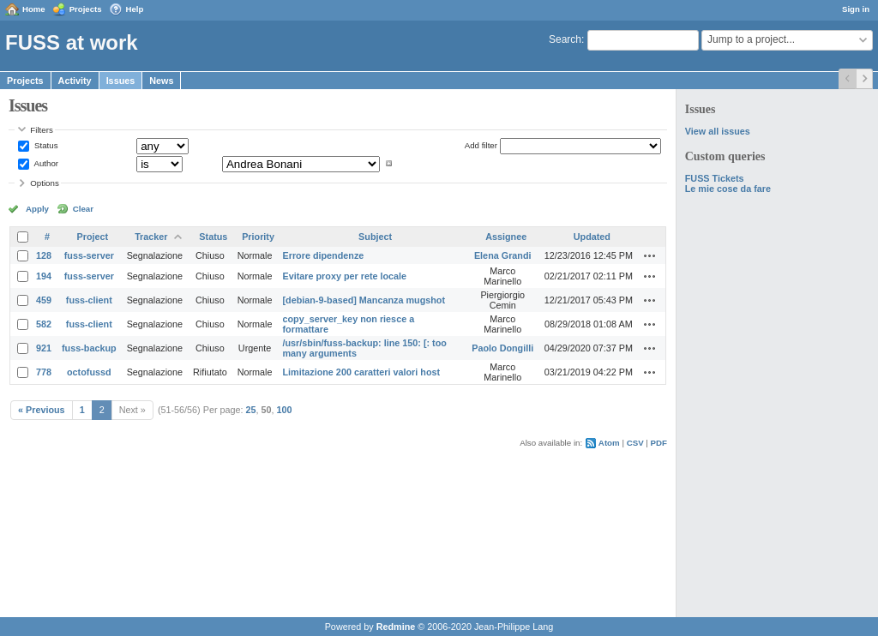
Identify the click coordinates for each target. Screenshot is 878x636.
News (161, 80)
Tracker (151, 236)
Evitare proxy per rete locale (344, 276)
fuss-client (89, 300)
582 (43, 324)
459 (43, 300)
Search (565, 39)
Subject (375, 236)
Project (93, 236)
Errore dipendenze (323, 255)
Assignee (505, 236)
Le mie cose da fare (728, 188)
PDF (659, 442)
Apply (37, 208)
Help (135, 9)
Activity (75, 80)
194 (43, 276)
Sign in (855, 9)
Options (44, 183)
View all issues (717, 131)
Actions (650, 255)
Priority (258, 236)
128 (43, 255)
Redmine (396, 626)
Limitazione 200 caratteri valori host (361, 372)
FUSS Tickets (714, 178)
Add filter (481, 145)
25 (251, 410)
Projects (85, 9)
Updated (592, 236)
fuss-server (89, 255)
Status (44, 145)
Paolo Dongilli (502, 348)
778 (43, 372)
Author (45, 163)
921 (43, 348)
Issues (120, 80)
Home (33, 9)
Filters (41, 130)
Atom (609, 442)
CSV (635, 442)
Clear (83, 208)
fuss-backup (89, 348)
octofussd (89, 372)
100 (284, 410)
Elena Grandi (503, 255)
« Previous (41, 410)
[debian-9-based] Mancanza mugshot (363, 300)
